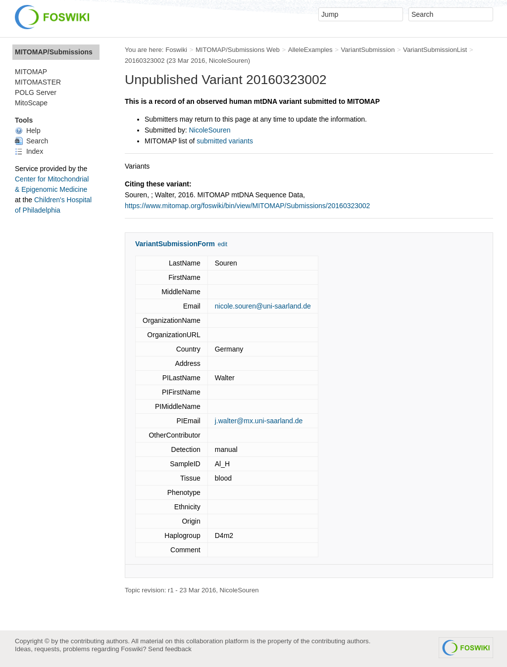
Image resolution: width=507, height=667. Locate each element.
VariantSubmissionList (435, 49)
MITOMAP (31, 72)
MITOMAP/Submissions (54, 52)
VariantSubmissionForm (175, 244)
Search (31, 141)
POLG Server (35, 92)
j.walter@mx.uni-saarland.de (259, 421)
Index (29, 151)
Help (28, 130)
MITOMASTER (38, 82)
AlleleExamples (310, 49)
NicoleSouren (228, 60)
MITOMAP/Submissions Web (238, 49)
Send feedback (170, 649)
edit (222, 244)
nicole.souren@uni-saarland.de (263, 306)
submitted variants (225, 141)
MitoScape (31, 103)
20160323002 (145, 60)
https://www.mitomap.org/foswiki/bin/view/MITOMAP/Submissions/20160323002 (247, 206)
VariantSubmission (368, 49)
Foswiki (176, 49)
